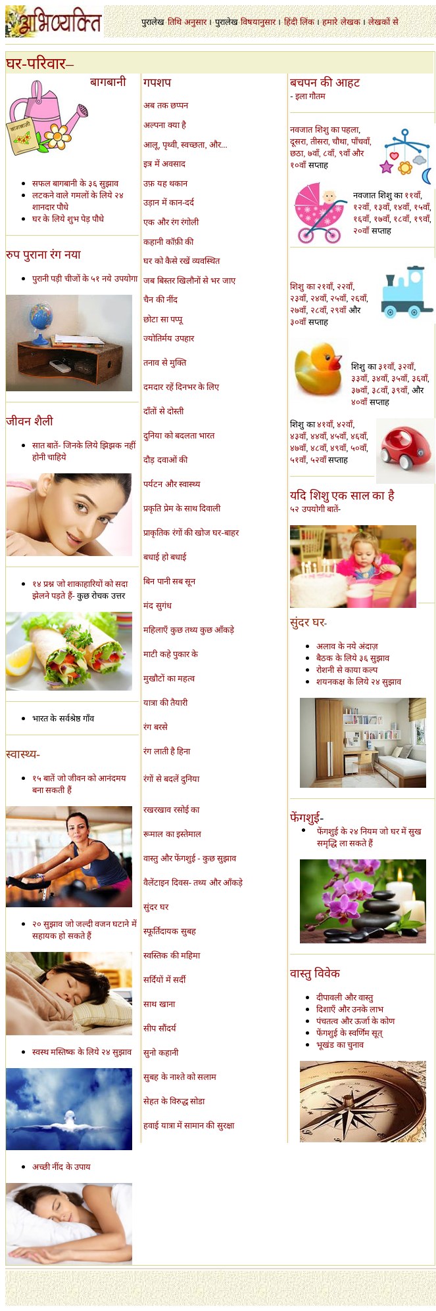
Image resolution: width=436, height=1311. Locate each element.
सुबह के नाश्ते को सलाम (179, 1077)
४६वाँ (358, 436)
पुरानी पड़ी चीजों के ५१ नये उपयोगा (84, 279)
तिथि (175, 22)
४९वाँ (338, 448)
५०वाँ (358, 448)
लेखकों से (383, 22)
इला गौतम (310, 96)
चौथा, (341, 141)
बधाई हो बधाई (164, 557)
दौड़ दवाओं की (165, 460)
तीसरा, (321, 141)
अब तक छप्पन (165, 105)
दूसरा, (300, 141)
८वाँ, (331, 153)
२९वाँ (338, 310)
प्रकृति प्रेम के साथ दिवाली (181, 508)
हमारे (329, 22)
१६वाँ (361, 219)
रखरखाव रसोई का (171, 810)
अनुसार (195, 22)
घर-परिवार (36, 63)
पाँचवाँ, (361, 141)
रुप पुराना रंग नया (43, 254)
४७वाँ (298, 448)
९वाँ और (351, 153)
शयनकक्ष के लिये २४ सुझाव (358, 682)
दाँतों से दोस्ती (163, 411)
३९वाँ (399, 390)
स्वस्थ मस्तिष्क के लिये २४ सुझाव (82, 1052)
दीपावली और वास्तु (344, 997)
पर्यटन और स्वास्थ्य (172, 484)
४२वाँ (344, 424)
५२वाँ (318, 460)
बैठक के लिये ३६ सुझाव (352, 658)
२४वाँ (318, 298)
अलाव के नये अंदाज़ (347, 646)
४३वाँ (298, 436)
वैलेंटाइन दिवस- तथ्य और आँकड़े (192, 883)
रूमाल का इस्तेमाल (172, 834)
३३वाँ (359, 378)
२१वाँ (325, 286)
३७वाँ (359, 390)
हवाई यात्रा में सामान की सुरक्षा (188, 1125)
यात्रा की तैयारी (165, 703)
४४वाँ (318, 436)
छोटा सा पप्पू (162, 319)
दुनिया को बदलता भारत (178, 436)
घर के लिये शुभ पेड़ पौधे (68, 219)
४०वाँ (359, 402)
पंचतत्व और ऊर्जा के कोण (355, 1021)
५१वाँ (298, 460)
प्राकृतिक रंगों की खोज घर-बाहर (190, 533)
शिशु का (302, 286)
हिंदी (290, 22)
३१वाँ (386, 367)
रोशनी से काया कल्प (346, 670)
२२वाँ (344, 286)
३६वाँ (419, 378)
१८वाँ (401, 219)
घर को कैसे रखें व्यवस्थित (181, 261)
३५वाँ (399, 378)
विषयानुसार (258, 22)
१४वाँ (401, 207)
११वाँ (412, 195)
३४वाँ (379, 378)
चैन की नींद (160, 300)
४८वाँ (318, 448)
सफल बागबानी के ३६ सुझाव (75, 183)
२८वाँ (318, 310)
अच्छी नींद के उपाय (61, 1167)
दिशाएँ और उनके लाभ (349, 1009)
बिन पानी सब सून (169, 581)
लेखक (350, 22)
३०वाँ (298, 322)
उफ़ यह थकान (165, 183)
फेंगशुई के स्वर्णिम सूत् (349, 1033)
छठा (296, 153)
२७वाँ (298, 310)
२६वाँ (358, 298)
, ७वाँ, (313, 153)
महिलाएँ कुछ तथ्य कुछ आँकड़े (188, 630)
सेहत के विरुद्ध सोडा (174, 1101)
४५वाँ (338, 436)
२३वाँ (298, 298)
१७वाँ (381, 219)
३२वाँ (406, 367)
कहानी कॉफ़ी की (168, 242)
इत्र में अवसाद (164, 164)
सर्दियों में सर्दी (164, 980)
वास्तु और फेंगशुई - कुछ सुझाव (189, 858)
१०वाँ (299, 165)
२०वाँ (361, 231)
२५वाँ (338, 298)
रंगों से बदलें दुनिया (171, 779)
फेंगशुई (305, 818)
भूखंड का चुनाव (340, 1045)
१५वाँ (421, 207)
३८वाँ (379, 390)
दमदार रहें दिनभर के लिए (181, 387)
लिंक (307, 22)
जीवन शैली (29, 421)
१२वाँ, (362, 207)
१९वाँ (421, 219)
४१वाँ (325, 424)
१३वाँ (381, 207)
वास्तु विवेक (315, 973)
